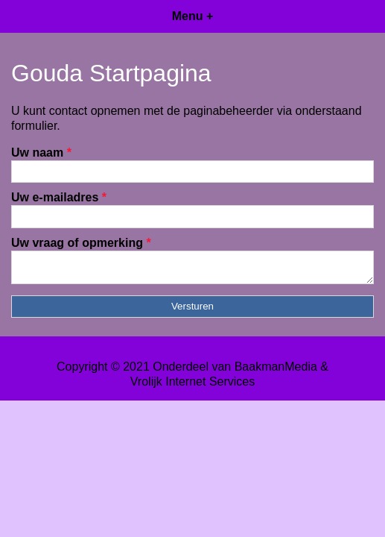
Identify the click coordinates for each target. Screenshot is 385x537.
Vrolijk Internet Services (192, 386)
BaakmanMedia (276, 371)
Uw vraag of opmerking (81, 242)
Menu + (193, 16)
